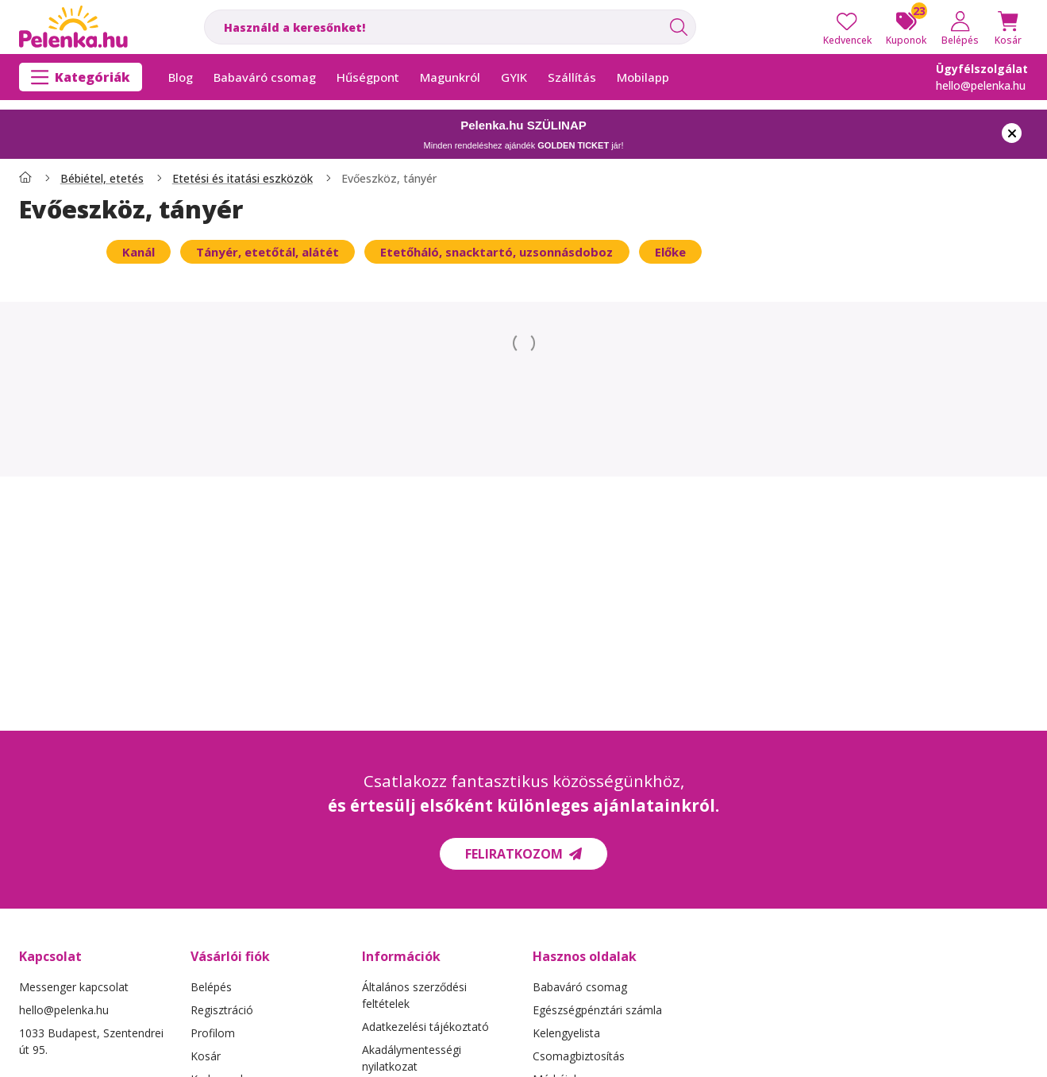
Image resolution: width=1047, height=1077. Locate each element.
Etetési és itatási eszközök (242, 179)
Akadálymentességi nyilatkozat (411, 1058)
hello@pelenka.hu (981, 85)
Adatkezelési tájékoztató (425, 1026)
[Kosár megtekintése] (1008, 27)
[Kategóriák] (80, 77)
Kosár (206, 1055)
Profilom (213, 1032)
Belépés (211, 986)
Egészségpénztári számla (597, 1009)
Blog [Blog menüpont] (180, 77)
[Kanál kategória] (138, 252)
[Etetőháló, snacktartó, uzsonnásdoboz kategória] (496, 252)
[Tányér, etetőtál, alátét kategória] (267, 252)
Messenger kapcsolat (74, 986)
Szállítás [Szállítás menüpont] (572, 77)
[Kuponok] (906, 27)
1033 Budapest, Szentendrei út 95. (91, 1041)
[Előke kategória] (670, 252)
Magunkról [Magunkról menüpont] (450, 77)
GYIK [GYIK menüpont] (514, 77)
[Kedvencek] (847, 27)
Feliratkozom (523, 854)
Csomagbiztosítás (579, 1055)
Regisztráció (222, 1009)
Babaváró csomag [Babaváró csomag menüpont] (265, 77)
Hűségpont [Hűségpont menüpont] (368, 77)
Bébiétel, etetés (102, 179)
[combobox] (450, 27)
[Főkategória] (25, 179)
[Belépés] (960, 27)
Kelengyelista (566, 1032)
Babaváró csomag (580, 986)
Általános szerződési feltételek (414, 995)
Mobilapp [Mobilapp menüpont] (643, 77)
